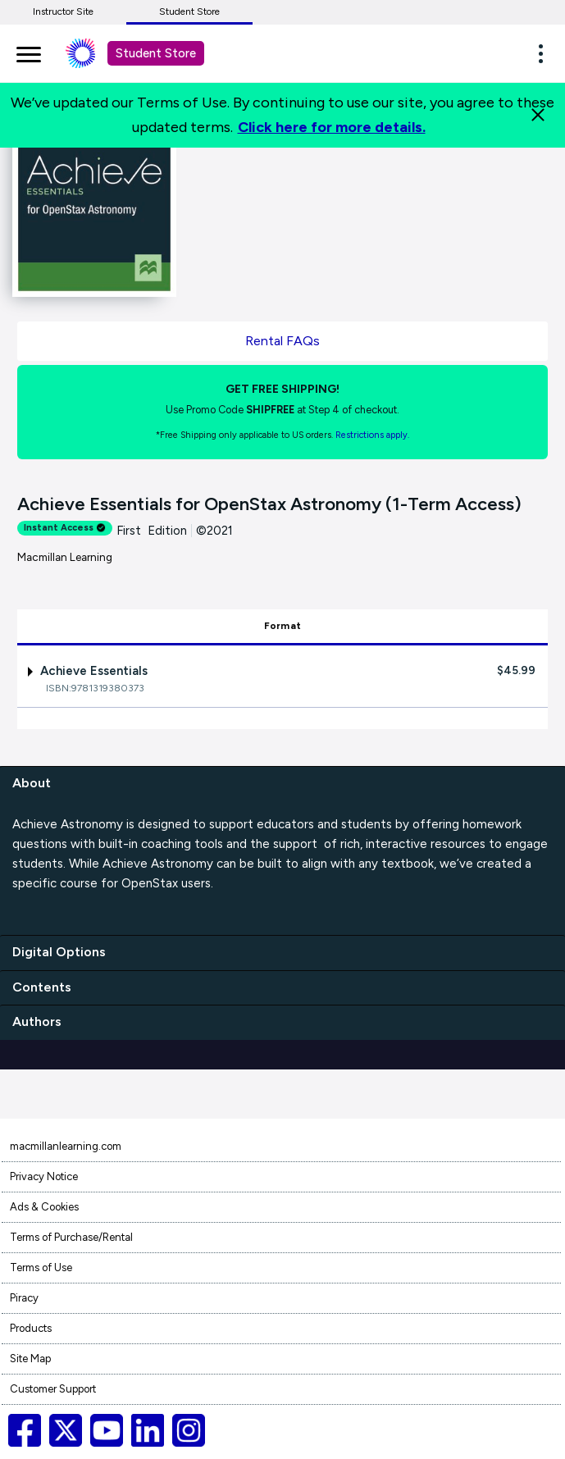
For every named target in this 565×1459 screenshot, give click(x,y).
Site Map (30, 1358)
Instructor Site (63, 11)
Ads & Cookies (44, 1207)
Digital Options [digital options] (59, 952)
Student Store (189, 11)
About (31, 783)
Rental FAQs (282, 341)
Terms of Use (41, 1267)
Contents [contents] (41, 987)
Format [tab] (282, 625)
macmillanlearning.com (65, 1146)
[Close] (538, 115)
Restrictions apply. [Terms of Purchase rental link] (372, 435)
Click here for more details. (332, 127)
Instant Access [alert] (65, 527)
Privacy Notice (44, 1176)
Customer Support (53, 1389)
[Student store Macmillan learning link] (92, 53)
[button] (545, 53)
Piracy (24, 1298)
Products (31, 1328)
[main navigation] (28, 52)
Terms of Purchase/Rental (71, 1237)
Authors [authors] (37, 1021)
